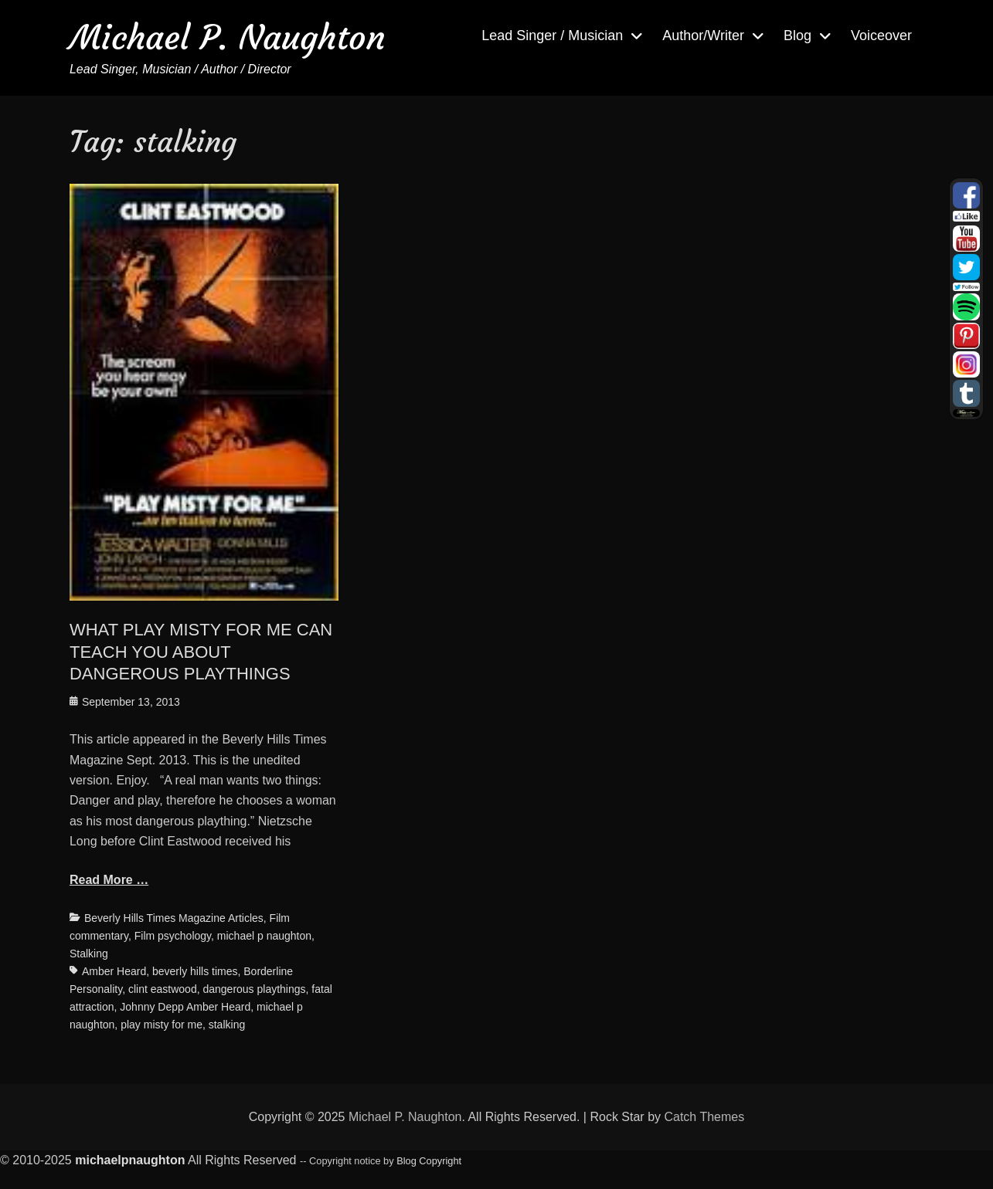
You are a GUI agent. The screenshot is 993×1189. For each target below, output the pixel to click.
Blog (797, 35)
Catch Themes (704, 1116)
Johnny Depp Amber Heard (185, 1007)
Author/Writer (703, 35)
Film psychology (172, 936)
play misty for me (161, 1024)
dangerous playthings (253, 989)
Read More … (109, 879)
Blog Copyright (428, 1161)
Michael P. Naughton (228, 37)
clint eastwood (162, 989)
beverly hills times (194, 971)
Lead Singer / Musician (552, 35)
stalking (227, 1024)
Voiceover (881, 35)
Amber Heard (114, 971)
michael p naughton (264, 936)
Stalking (89, 953)
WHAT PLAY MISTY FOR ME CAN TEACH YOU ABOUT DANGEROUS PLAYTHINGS (201, 651)
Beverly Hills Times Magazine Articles (174, 918)
